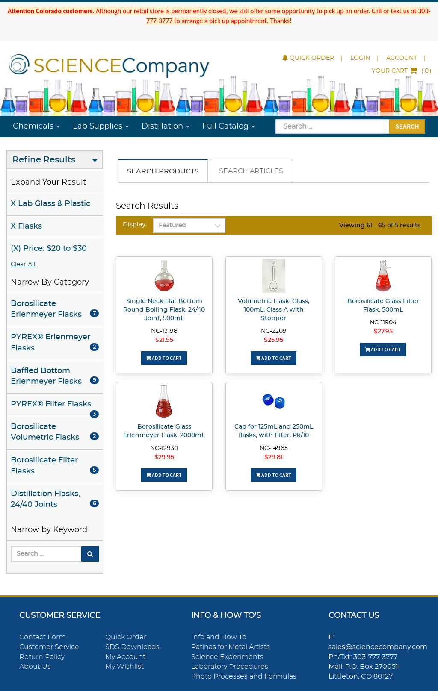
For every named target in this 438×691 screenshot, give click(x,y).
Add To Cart (164, 358)
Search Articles (251, 171)
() (402, 71)
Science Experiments (227, 656)
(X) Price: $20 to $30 (49, 249)
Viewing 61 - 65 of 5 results (379, 226)
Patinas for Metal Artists (230, 647)
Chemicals (33, 126)
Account (401, 58)
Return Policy (42, 656)
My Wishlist (124, 666)
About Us (35, 666)
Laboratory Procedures (229, 666)
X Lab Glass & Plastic (50, 204)
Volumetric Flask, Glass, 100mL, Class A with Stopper (273, 309)
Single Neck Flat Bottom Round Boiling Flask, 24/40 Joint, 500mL (164, 309)
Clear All (23, 265)
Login (360, 58)
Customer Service (49, 647)
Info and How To (218, 637)
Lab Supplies (97, 126)
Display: (135, 225)
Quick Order (308, 58)
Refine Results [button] (43, 160)
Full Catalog (225, 126)
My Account (125, 656)
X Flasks (26, 226)
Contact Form (42, 637)
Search (407, 126)
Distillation (162, 126)
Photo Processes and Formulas (243, 676)
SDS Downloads (132, 647)
